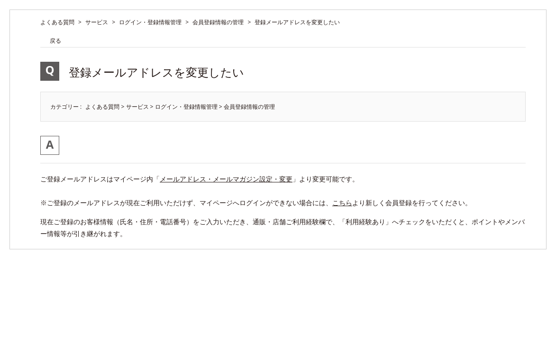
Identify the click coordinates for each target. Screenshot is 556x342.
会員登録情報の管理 (218, 22)
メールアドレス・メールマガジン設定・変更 (226, 178)
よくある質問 (57, 22)
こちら (342, 202)
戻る (55, 41)
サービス (96, 22)
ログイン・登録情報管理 (150, 22)
